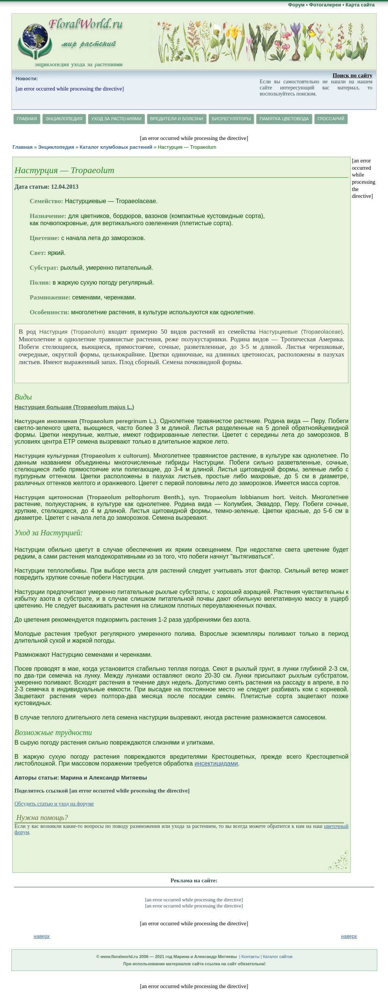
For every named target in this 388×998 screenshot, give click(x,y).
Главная (27, 118)
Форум (296, 5)
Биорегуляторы (231, 118)
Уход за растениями (116, 118)
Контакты (251, 956)
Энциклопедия (64, 118)
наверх (349, 936)
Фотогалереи (325, 5)
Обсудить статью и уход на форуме (54, 804)
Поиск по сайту (352, 75)
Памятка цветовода (283, 118)
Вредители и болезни (176, 118)
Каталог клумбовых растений (116, 147)
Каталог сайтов (278, 956)
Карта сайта (360, 5)
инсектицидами (216, 763)
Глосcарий (331, 118)
